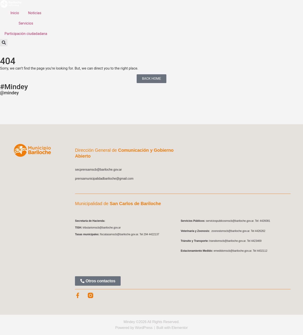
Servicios (25, 23)
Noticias (34, 13)
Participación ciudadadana (26, 34)
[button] (3, 42)
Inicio (14, 13)
